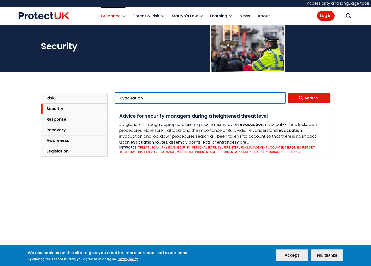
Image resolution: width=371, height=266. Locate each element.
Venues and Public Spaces (197, 152)
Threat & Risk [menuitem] (148, 19)
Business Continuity (236, 152)
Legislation (58, 151)
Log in (326, 16)
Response (56, 119)
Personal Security (206, 147)
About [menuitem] (264, 16)
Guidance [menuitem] (113, 19)
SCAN (155, 147)
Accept (292, 256)
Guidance (167, 152)
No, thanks (327, 256)
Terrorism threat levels (138, 152)
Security (55, 109)
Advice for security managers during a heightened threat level (193, 116)
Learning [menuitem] (221, 19)
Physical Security (176, 147)
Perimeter (230, 147)
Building (293, 152)
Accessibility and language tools (338, 3)
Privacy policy (128, 260)
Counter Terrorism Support (292, 147)
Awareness (58, 140)
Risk (50, 98)
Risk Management (254, 147)
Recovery (56, 130)
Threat (143, 147)
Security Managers (269, 152)
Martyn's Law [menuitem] (187, 19)
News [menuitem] (245, 16)
